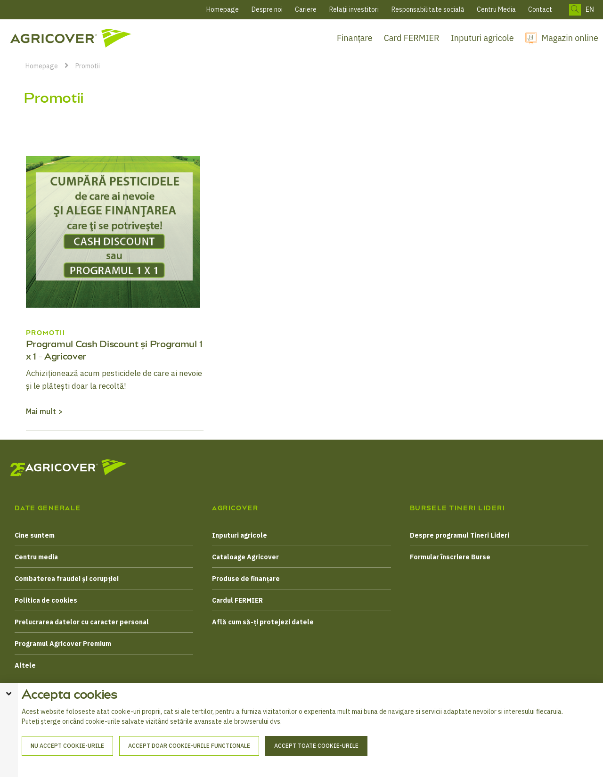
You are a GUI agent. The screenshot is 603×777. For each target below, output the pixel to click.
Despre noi (267, 9)
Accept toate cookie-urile (316, 757)
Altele (25, 665)
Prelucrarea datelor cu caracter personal (82, 622)
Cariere (306, 9)
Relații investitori (354, 9)
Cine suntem (35, 535)
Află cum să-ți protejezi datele (263, 622)
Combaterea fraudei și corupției (67, 578)
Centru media (36, 557)
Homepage (222, 9)
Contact (540, 9)
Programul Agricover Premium (63, 643)
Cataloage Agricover (245, 557)
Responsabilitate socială (427, 9)
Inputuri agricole (482, 38)
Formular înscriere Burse (450, 557)
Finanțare (355, 38)
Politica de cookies (46, 600)
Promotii (87, 66)
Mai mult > (44, 411)
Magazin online (570, 38)
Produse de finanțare (246, 578)
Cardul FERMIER (237, 600)
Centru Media (496, 9)
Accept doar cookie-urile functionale (189, 757)
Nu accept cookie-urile (67, 757)
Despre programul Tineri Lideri (459, 535)
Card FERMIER (412, 38)
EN (590, 10)
